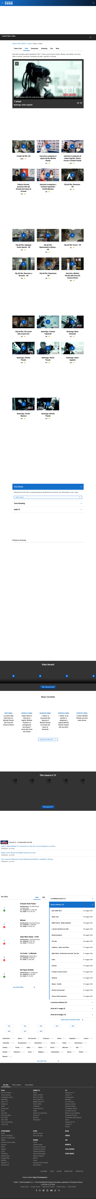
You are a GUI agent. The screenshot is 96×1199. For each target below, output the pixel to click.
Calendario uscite (7, 1097)
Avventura (46, 1038)
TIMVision (4, 1153)
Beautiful (68, 1099)
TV (66, 1090)
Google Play (5, 1158)
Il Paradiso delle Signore (73, 1117)
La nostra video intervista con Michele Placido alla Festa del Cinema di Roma (8, 720)
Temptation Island (71, 1108)
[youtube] (51, 1190)
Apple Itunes (5, 1156)
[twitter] (59, 1190)
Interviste (4, 1113)
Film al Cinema (6, 1092)
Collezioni (4, 1104)
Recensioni (5, 1108)
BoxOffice (4, 1099)
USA (43, 897)
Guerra (40, 1047)
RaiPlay (3, 1160)
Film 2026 (4, 1120)
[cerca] (93, 3)
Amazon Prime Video (8, 1142)
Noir (77, 1047)
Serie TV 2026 (38, 1097)
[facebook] (36, 1190)
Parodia (5, 1052)
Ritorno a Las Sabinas (72, 1113)
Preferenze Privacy (48, 1187)
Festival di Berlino (39, 1151)
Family (64, 1043)
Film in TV (4, 1102)
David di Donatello (39, 1153)
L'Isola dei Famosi (71, 1115)
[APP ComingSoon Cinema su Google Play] (67, 1177)
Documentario (22, 1043)
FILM (3, 1090)
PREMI (35, 1140)
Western (5, 1056)
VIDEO (67, 1135)
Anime (20, 1038)
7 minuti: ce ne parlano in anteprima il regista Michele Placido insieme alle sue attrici (63, 721)
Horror (52, 1047)
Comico (86, 1038)
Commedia (6, 1043)
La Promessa (69, 1102)
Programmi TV (70, 1122)
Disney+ (4, 1144)
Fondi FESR (72, 1187)
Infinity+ (3, 1149)
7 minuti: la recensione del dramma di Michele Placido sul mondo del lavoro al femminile (45, 722)
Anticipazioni (69, 1097)
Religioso (41, 1052)
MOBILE (68, 1144)
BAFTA (35, 1158)
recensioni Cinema (45, 713)
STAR (35, 1131)
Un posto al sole (70, 1111)
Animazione (6, 1038)
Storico (69, 1052)
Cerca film (4, 1124)
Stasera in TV (69, 1092)
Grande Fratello (70, 1106)
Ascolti (67, 1126)
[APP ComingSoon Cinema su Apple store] (53, 1177)
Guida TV (36, 1115)
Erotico (53, 1043)
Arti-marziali (32, 1038)
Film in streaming (7, 1122)
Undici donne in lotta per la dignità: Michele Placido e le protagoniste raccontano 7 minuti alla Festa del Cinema (26, 724)
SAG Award (37, 1165)
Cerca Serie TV (38, 1099)
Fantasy (5, 1047)
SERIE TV (36, 1090)
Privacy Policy (35, 1187)
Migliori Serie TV (38, 1102)
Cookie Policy (61, 1187)
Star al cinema (38, 1133)
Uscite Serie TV (38, 1108)
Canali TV (68, 1124)
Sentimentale (55, 1052)
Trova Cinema (5, 1095)
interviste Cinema (26, 713)
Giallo (28, 1047)
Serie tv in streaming (40, 1113)
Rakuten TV (5, 1162)
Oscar (35, 1142)
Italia (36, 897)
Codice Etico (24, 1187)
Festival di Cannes (39, 1149)
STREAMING (5, 1131)
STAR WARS (69, 1153)
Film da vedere (6, 1115)
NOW (3, 1147)
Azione (59, 1038)
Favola (17, 1047)
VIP (66, 1140)
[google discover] (47, 1190)
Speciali (35, 1117)
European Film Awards (40, 1162)
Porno (30, 1052)
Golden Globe (37, 1144)
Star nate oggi (37, 1135)
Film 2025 (4, 1117)
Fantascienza (78, 1043)
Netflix (3, 1140)
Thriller (81, 1052)
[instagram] (39, 1190)
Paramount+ (5, 1165)
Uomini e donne (70, 1104)
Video (3, 1106)
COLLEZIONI (69, 1149)
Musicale (65, 1047)
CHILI (3, 1151)
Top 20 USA (37, 1104)
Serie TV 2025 (38, 1095)
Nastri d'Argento (38, 1156)
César (35, 1160)
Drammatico (38, 1043)
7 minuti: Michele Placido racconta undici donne (82, 718)
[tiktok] (55, 1190)
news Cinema (8, 713)
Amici (67, 1120)
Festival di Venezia (39, 1147)
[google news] (43, 1190)
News (3, 1111)
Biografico (72, 1038)
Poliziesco (17, 1052)
